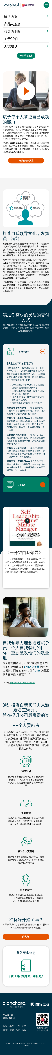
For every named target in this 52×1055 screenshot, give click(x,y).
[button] (46, 5)
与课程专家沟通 (30, 161)
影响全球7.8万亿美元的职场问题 (22, 682)
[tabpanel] (26, 541)
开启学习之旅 (26, 56)
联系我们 (27, 937)
